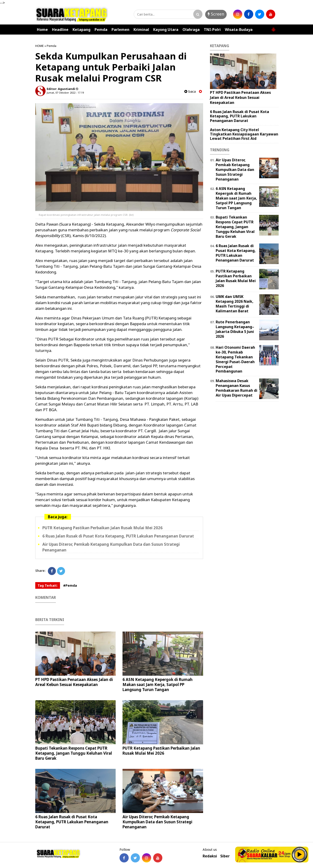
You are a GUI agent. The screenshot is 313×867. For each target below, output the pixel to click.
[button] (273, 27)
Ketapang (81, 29)
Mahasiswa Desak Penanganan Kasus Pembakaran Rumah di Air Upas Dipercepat (236, 387)
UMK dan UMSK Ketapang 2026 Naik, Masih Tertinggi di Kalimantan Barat (234, 303)
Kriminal (141, 29)
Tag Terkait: (48, 585)
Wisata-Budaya (239, 29)
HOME (39, 46)
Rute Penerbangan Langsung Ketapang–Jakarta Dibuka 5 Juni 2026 (235, 329)
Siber (225, 856)
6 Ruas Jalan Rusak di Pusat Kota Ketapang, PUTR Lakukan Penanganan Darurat (118, 536)
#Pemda (70, 585)
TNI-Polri (212, 29)
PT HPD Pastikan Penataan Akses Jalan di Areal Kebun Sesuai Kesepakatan (74, 682)
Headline (60, 29)
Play (299, 854)
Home (42, 29)
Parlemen (120, 29)
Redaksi (210, 856)
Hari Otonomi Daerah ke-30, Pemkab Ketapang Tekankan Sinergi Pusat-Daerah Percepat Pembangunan (235, 359)
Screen (216, 14)
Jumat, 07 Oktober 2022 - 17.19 (65, 92)
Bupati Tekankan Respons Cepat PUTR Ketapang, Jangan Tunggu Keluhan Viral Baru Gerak (73, 753)
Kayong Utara (165, 29)
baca (190, 91)
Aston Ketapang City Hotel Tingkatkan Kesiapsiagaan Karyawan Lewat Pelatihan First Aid (244, 134)
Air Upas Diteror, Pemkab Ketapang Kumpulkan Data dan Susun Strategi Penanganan (157, 821)
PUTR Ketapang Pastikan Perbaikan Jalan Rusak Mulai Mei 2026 (102, 527)
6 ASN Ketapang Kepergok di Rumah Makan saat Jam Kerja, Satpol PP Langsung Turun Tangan (157, 684)
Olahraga (191, 29)
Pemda (101, 29)
